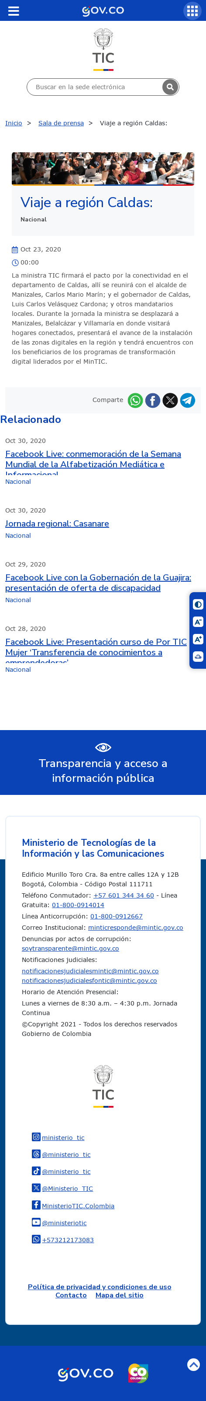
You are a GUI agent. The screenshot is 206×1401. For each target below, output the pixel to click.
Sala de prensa (61, 123)
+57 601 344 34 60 (123, 895)
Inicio (13, 123)
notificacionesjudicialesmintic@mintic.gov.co (90, 971)
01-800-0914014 (78, 904)
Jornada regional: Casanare (57, 524)
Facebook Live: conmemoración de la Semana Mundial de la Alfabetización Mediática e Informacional (93, 462)
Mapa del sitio (120, 1295)
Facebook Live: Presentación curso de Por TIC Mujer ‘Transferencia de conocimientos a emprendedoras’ (96, 650)
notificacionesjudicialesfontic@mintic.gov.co (89, 980)
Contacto (71, 1295)
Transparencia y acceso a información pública (103, 771)
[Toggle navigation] (13, 11)
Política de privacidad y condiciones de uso (100, 1287)
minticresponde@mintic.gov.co (135, 927)
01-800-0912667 (116, 916)
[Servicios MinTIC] (192, 11)
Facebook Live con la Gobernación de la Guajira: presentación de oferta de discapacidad (98, 583)
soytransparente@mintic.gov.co (70, 948)
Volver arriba (193, 1364)
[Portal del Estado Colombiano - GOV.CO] (103, 10)
